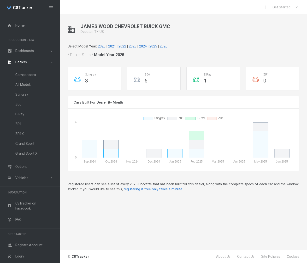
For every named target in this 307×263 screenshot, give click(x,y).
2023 (132, 46)
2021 (112, 46)
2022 (122, 46)
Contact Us (245, 256)
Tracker (22, 8)
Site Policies (270, 256)
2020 (102, 46)
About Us (223, 256)
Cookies (293, 256)
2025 (153, 46)
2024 (143, 46)
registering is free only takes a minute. (153, 189)
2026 (163, 46)
